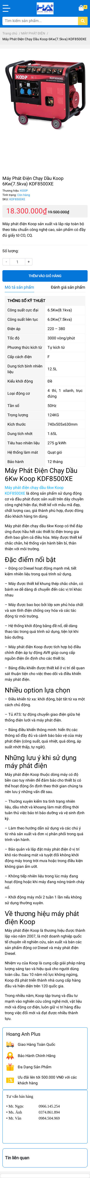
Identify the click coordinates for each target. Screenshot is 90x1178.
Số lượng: (10, 251)
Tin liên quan (17, 1157)
